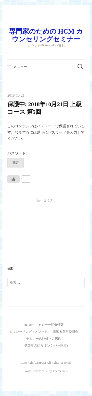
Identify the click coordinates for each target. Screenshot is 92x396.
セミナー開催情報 (51, 325)
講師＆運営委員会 (65, 331)
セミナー (50, 200)
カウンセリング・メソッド (28, 331)
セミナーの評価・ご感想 (43, 338)
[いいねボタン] (13, 179)
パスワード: (43, 153)
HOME (28, 325)
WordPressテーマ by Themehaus (46, 371)
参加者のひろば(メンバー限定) (46, 345)
